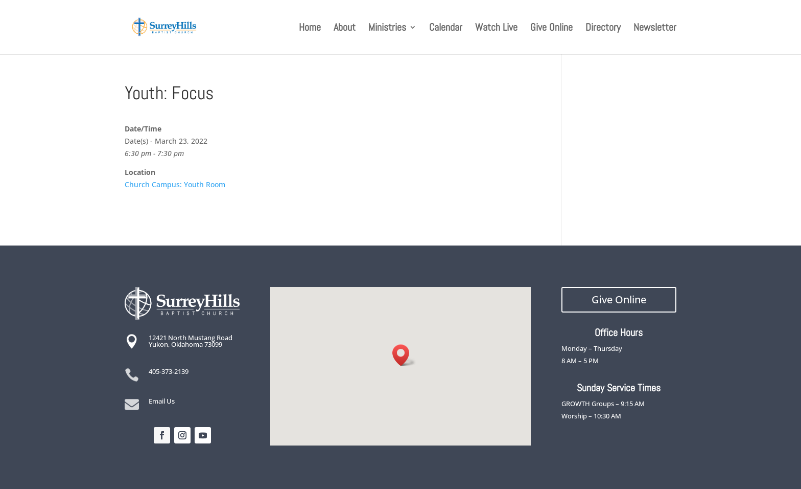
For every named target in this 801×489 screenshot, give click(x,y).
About (345, 29)
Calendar (445, 29)
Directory (603, 29)
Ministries (387, 29)
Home (310, 29)
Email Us (162, 401)
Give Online (551, 29)
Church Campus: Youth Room (175, 184)
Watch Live (496, 29)
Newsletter (654, 29)
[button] (404, 355)
